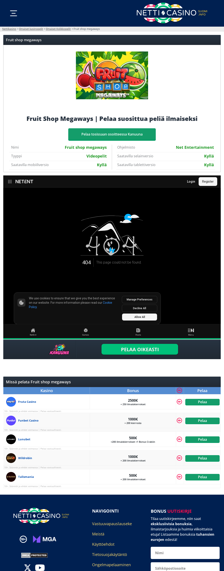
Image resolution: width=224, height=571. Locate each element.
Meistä (98, 534)
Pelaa (202, 401)
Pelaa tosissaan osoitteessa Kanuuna (112, 134)
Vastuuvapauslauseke (112, 523)
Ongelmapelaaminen (111, 564)
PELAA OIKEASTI (140, 349)
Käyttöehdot (103, 544)
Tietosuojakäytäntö (109, 554)
